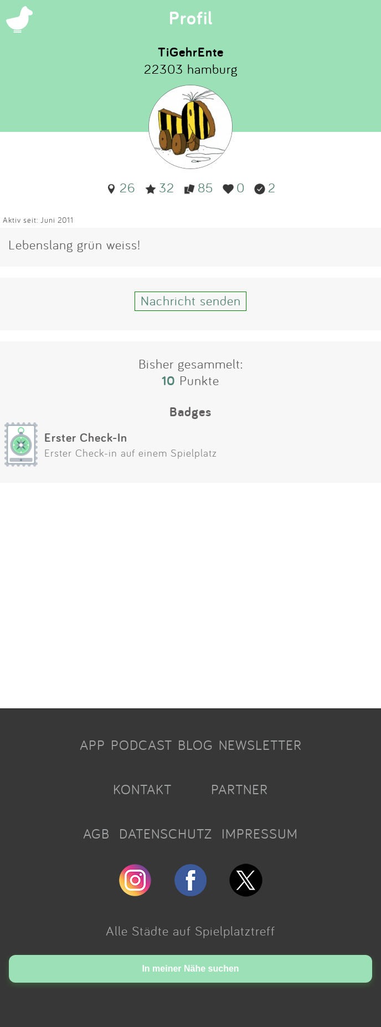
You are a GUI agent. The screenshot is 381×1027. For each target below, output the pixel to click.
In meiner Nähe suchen (190, 968)
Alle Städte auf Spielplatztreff (190, 930)
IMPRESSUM (260, 833)
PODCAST (141, 745)
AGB (96, 833)
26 (121, 187)
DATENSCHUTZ (165, 833)
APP (92, 745)
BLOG (195, 745)
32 (159, 187)
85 (198, 187)
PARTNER (239, 789)
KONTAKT (142, 789)
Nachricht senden (191, 300)
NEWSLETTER (260, 745)
